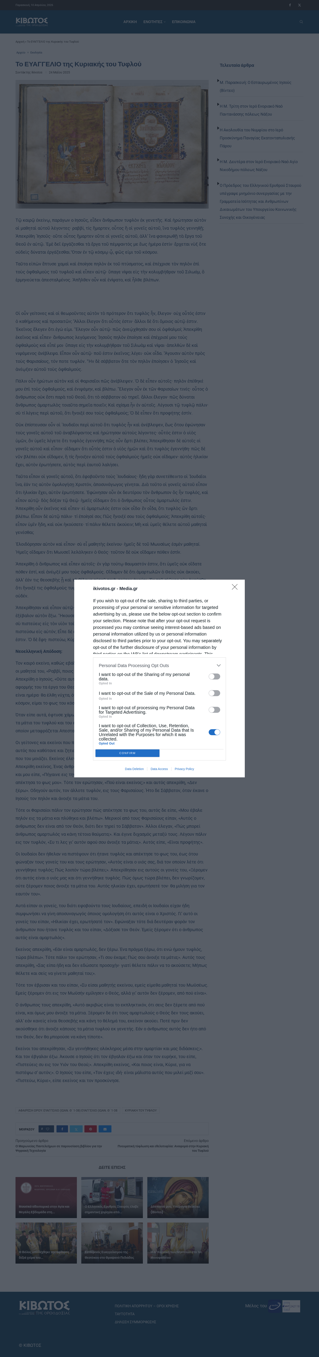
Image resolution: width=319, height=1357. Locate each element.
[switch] (214, 676)
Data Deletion (134, 769)
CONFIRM (127, 753)
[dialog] (159, 678)
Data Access (159, 769)
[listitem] (159, 665)
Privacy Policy (184, 769)
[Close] (236, 588)
